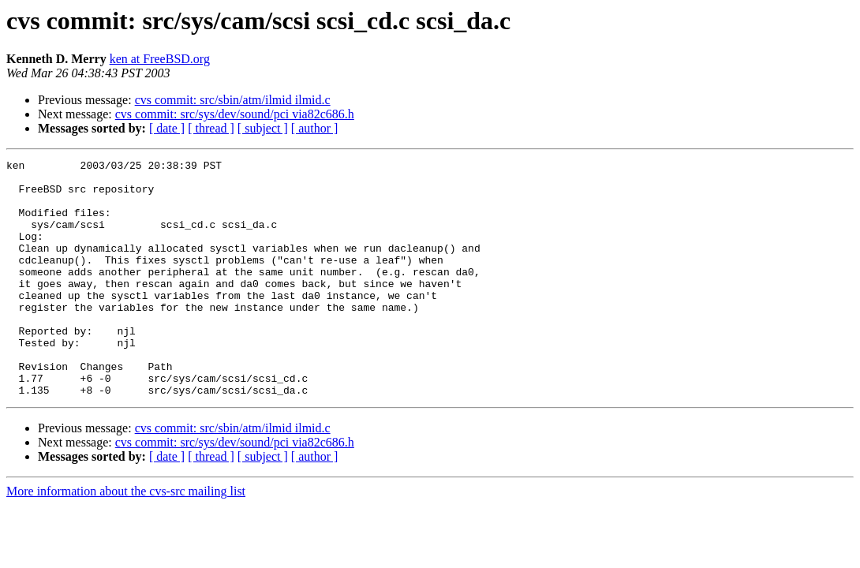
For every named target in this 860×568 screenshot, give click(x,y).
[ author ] (314, 128)
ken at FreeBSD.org (160, 58)
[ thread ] (211, 128)
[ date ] (167, 128)
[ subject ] (262, 128)
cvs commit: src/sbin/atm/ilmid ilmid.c (233, 99)
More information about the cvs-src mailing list (125, 538)
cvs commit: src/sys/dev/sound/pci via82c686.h (234, 114)
